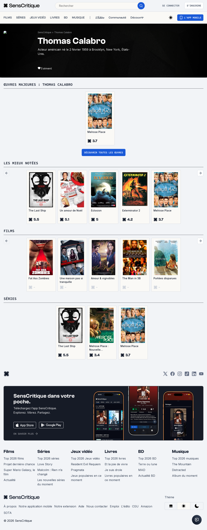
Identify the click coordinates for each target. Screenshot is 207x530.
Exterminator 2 (131, 210)
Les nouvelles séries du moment (51, 482)
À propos (10, 506)
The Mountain (181, 464)
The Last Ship (37, 210)
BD (141, 451)
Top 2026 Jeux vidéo (85, 458)
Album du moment (184, 475)
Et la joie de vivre (116, 464)
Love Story (44, 464)
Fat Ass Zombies (39, 278)
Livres (111, 451)
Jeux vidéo (81, 451)
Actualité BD (146, 475)
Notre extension (65, 506)
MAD (141, 470)
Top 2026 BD (147, 458)
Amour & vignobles (103, 278)
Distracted (179, 470)
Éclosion (96, 210)
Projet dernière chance (19, 464)
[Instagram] (180, 374)
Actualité (9, 480)
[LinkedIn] (194, 374)
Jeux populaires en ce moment (86, 478)
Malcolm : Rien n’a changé (49, 472)
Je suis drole (113, 470)
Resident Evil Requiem (86, 464)
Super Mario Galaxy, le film (19, 472)
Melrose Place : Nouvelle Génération (99, 348)
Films (9, 451)
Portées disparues (164, 278)
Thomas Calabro (63, 32)
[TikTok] (187, 374)
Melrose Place (96, 131)
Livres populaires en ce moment (118, 478)
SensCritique (44, 32)
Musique (180, 451)
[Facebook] (172, 374)
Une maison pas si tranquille (71, 280)
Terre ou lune (147, 464)
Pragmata (77, 470)
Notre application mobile (35, 506)
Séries (43, 451)
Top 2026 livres (115, 458)
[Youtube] (201, 374)
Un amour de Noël (71, 210)
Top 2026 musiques (185, 458)
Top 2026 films (14, 458)
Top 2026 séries (48, 458)
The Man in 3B (131, 278)
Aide (81, 506)
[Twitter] (165, 374)
